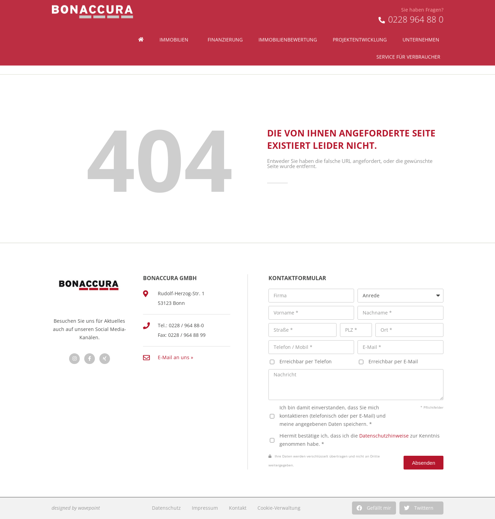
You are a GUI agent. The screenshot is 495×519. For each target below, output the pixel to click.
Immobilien (176, 27)
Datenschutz (166, 508)
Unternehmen (423, 27)
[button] (374, 508)
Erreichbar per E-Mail (393, 361)
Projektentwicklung (360, 27)
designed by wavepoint (76, 508)
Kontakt (237, 508)
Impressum (205, 508)
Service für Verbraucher (410, 45)
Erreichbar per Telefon (305, 361)
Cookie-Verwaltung (278, 508)
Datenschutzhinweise (384, 435)
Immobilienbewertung (287, 27)
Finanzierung (225, 27)
